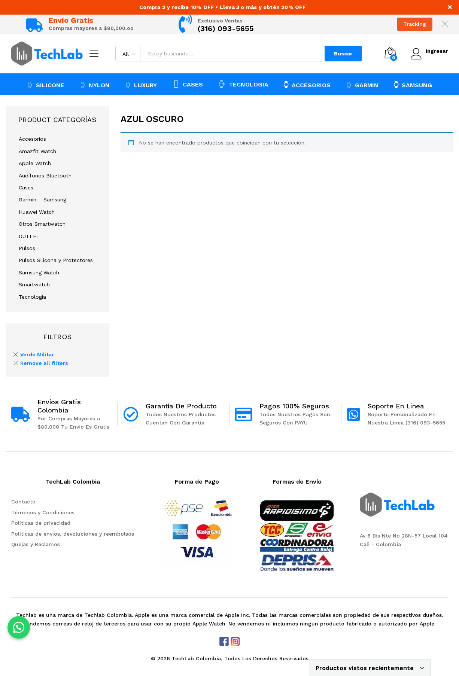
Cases (26, 188)
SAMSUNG (413, 84)
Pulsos (27, 248)
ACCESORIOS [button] (307, 84)
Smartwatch (34, 284)
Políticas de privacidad (40, 523)
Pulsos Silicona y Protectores (56, 260)
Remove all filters (44, 363)
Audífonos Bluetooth (45, 176)
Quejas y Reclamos (35, 544)
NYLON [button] (95, 85)
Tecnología (32, 297)
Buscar (343, 54)
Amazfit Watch (37, 151)
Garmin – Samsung (42, 200)
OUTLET (29, 236)
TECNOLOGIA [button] (243, 84)
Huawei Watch (37, 212)
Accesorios (32, 139)
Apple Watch (35, 163)
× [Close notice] (449, 7)
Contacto (23, 502)
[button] (18, 627)
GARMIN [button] (362, 85)
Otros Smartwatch (42, 224)
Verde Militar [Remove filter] (37, 354)
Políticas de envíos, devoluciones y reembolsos (72, 534)
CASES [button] (187, 84)
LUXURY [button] (141, 85)
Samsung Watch (39, 272)
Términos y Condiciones (43, 512)
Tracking (414, 24)
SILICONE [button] (45, 85)
